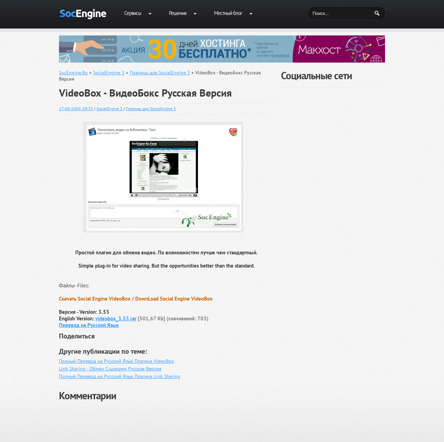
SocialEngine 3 (109, 108)
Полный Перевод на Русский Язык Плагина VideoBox (116, 361)
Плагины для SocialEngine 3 (151, 108)
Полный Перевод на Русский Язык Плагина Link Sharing (119, 376)
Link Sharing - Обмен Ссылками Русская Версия (110, 369)
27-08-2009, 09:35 (76, 108)
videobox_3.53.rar (115, 318)
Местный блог (228, 13)
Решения (177, 13)
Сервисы (132, 13)
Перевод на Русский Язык (89, 325)
